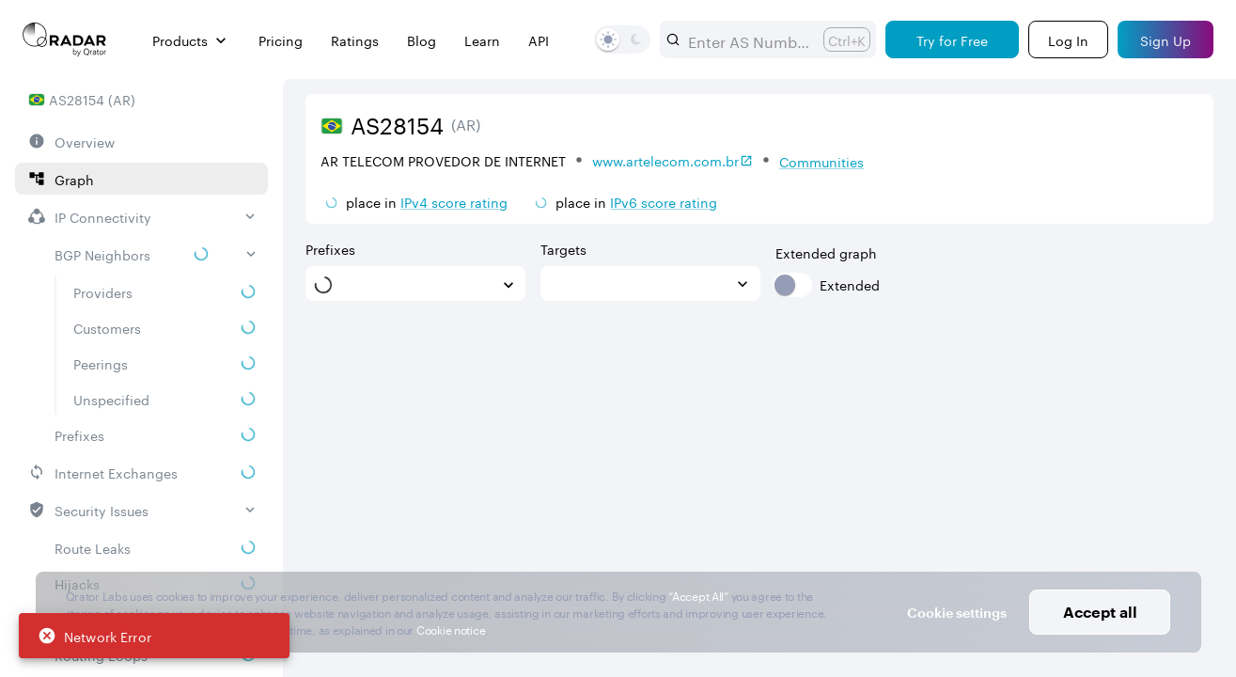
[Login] (1068, 39)
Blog (421, 40)
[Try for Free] (952, 39)
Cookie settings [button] (957, 613)
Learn (482, 40)
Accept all (1100, 612)
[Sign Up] (1165, 39)
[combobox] (748, 39)
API (538, 40)
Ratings (355, 40)
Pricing (280, 40)
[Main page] (65, 39)
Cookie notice (450, 629)
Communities (821, 160)
